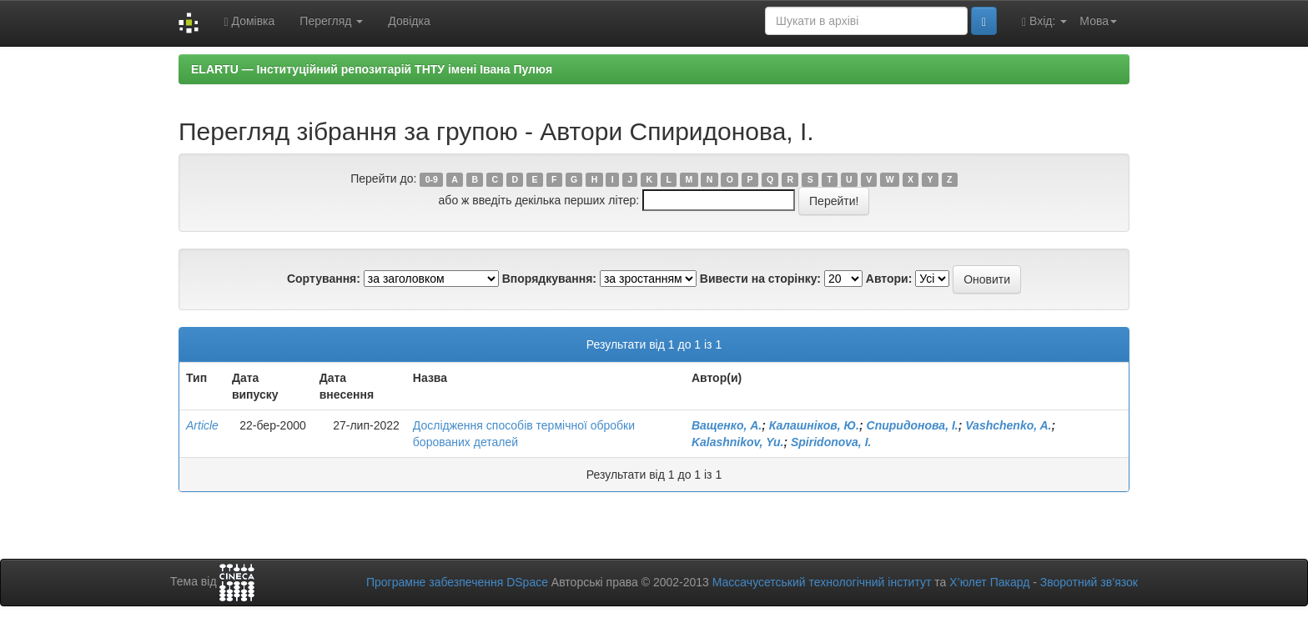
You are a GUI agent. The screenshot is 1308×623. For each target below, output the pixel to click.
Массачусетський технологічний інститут (822, 582)
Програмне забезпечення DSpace (457, 582)
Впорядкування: (549, 278)
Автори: (889, 278)
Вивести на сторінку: (760, 278)
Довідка (409, 21)
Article (202, 425)
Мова (1098, 21)
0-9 (431, 179)
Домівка (249, 21)
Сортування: (323, 278)
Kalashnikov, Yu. (738, 442)
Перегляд (331, 21)
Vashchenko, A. (1008, 425)
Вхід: (1044, 21)
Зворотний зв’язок (1089, 582)
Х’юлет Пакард (989, 582)
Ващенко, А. (727, 425)
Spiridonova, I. (831, 442)
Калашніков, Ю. (814, 425)
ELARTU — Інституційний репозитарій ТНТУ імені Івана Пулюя (371, 69)
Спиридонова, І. (912, 425)
